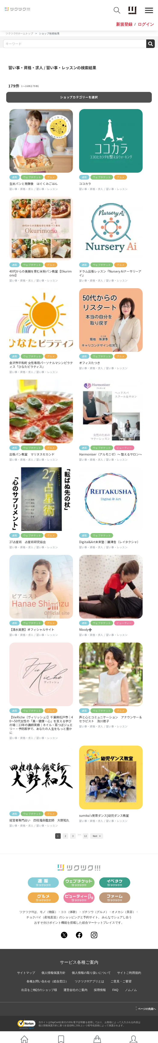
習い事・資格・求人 (21, 189)
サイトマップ (26, 972)
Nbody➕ (85, 629)
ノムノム (131, 990)
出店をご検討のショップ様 (39, 990)
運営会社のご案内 (75, 990)
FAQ (115, 990)
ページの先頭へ (146, 1008)
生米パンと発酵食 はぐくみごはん (33, 183)
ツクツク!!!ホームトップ (19, 33)
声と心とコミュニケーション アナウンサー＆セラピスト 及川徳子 (110, 719)
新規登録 (124, 24)
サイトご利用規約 (129, 972)
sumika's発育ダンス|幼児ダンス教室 (104, 815)
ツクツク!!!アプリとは (89, 981)
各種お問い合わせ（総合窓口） (47, 981)
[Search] (79, 43)
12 (85, 836)
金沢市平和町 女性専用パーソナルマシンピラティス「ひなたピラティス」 (41, 365)
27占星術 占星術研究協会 (27, 542)
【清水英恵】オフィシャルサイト (31, 629)
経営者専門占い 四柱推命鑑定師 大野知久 (39, 820)
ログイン (146, 24)
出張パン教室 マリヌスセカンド (32, 454)
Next (96, 836)
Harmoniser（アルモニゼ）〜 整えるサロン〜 (110, 454)
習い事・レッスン (47, 189)
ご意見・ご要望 (121, 981)
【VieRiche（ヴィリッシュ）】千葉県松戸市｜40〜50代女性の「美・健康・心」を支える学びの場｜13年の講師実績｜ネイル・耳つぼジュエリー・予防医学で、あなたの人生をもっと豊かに (41, 725)
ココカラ (85, 183)
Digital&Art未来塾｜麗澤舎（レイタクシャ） (109, 542)
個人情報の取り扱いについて (91, 972)
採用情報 (100, 990)
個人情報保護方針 (53, 972)
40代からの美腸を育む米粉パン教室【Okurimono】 (40, 273)
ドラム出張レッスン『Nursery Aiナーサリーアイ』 (110, 273)
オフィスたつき (89, 363)
